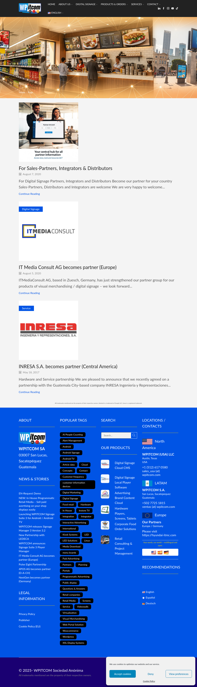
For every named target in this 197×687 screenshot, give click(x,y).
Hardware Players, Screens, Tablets (125, 513)
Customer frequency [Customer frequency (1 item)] (73, 476)
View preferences (179, 673)
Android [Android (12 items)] (67, 446)
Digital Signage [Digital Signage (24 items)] (70, 498)
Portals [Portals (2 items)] (66, 570)
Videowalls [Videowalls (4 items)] (82, 606)
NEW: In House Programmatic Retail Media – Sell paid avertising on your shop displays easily (36, 503)
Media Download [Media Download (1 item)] (71, 546)
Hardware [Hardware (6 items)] (86, 504)
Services (137, 4)
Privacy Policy (27, 613)
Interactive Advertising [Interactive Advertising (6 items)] (74, 522)
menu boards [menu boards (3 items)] (69, 552)
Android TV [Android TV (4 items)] (68, 458)
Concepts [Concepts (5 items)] (67, 470)
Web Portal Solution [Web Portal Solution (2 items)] (73, 624)
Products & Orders (114, 4)
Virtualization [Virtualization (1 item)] (70, 612)
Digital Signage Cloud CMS (125, 465)
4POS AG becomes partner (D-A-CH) (35, 570)
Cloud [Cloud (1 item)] (85, 464)
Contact (153, 4)
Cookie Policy (149, 681)
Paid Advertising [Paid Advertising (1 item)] (71, 558)
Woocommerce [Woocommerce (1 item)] (70, 630)
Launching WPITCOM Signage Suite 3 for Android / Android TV (37, 517)
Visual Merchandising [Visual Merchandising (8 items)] (74, 618)
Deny (151, 673)
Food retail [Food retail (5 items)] (68, 504)
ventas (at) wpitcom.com (158, 506)
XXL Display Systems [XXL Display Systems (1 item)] (73, 642)
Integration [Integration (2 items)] (68, 516)
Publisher (24, 620)
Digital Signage (87, 4)
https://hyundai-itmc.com (159, 535)
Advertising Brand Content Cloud (125, 498)
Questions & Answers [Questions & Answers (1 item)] (74, 588)
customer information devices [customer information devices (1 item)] (74, 484)
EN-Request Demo (30, 493)
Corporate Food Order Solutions (125, 526)
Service (26, 308)
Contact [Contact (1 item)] (83, 470)
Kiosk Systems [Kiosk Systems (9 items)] (70, 534)
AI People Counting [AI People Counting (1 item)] (73, 434)
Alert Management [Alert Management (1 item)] (72, 440)
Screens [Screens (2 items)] (86, 600)
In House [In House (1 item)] (67, 510)
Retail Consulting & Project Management (124, 546)
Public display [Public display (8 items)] (70, 582)
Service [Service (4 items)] (66, 606)
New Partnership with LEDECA (32, 536)
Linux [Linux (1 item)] (87, 540)
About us (65, 4)
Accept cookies (122, 673)
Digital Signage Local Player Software (125, 482)
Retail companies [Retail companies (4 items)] (71, 594)
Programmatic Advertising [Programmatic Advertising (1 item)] (76, 576)
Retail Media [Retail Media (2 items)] (69, 600)
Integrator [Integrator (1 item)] (86, 516)
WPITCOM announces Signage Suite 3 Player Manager (32, 547)
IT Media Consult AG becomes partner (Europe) (68, 267)
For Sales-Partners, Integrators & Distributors (65, 168)
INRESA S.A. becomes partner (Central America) (68, 366)
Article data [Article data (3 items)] (69, 464)
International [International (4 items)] (69, 528)
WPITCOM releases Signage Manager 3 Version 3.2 (35, 528)
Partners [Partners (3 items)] (67, 564)
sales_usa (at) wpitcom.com (151, 473)
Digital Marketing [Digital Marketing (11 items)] (72, 492)
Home (51, 4)
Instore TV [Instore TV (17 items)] (84, 510)
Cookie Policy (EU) (30, 626)
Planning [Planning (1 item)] (82, 564)
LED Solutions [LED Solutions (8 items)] (70, 540)
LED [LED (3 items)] (87, 534)
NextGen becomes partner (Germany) (34, 579)
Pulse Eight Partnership (32, 564)
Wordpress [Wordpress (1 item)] (68, 636)
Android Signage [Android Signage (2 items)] (71, 452)
